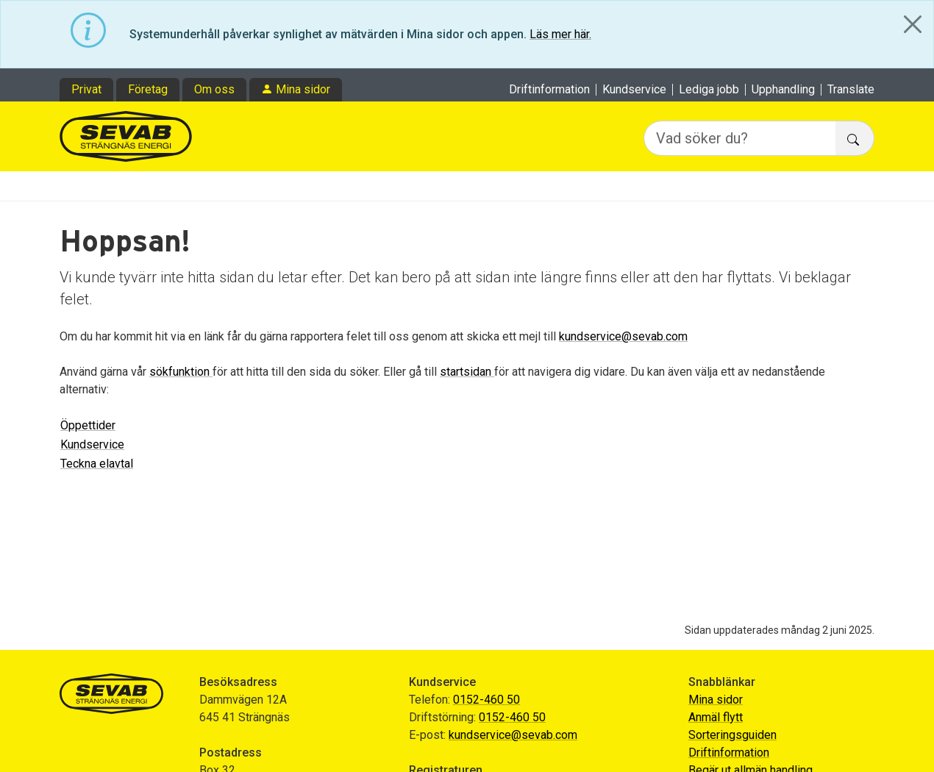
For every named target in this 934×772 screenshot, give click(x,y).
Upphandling (783, 90)
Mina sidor (303, 89)
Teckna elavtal (96, 464)
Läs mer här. (560, 34)
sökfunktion (181, 372)
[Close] (912, 24)
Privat (86, 89)
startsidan (467, 372)
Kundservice (634, 90)
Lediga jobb (709, 90)
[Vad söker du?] (740, 138)
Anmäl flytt (715, 717)
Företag (148, 89)
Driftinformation (549, 90)
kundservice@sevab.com (623, 336)
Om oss (214, 89)
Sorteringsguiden (732, 735)
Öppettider (87, 425)
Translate (850, 90)
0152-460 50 (486, 700)
